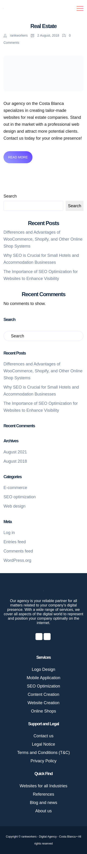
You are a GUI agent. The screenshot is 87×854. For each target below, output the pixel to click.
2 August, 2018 (45, 35)
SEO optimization (19, 497)
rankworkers (16, 35)
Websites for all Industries (44, 786)
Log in (9, 532)
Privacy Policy (43, 761)
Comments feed (18, 551)
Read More (18, 157)
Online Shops (43, 711)
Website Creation (44, 702)
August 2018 (15, 461)
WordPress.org (17, 560)
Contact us (43, 736)
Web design (14, 506)
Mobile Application (43, 677)
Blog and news (43, 802)
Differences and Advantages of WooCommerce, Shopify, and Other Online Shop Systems (43, 239)
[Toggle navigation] (80, 8)
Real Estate (43, 26)
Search (10, 196)
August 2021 (15, 452)
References (43, 794)
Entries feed (14, 542)
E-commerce (15, 487)
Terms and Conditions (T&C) (43, 752)
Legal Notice (43, 744)
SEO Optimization (43, 686)
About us (43, 811)
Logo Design (43, 669)
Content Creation (43, 694)
